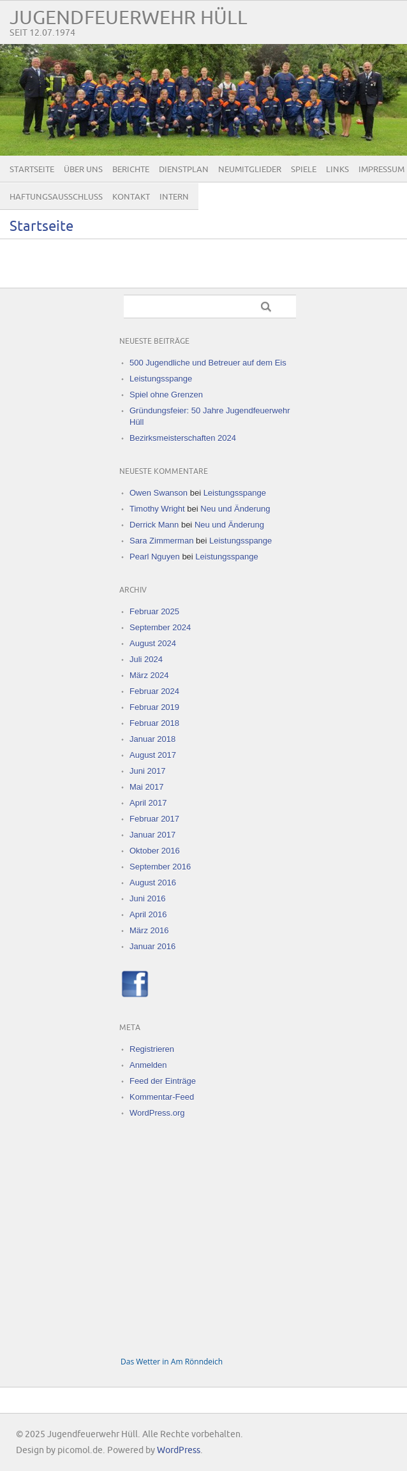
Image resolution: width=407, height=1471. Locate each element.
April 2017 (148, 803)
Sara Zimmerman (161, 540)
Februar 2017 (154, 819)
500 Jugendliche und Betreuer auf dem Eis (208, 362)
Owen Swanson (159, 493)
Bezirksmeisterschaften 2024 (183, 438)
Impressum (381, 169)
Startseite (32, 169)
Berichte (130, 169)
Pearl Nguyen (155, 556)
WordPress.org (157, 1113)
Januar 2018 (152, 739)
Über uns (83, 169)
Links (337, 169)
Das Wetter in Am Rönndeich (172, 1361)
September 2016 (160, 866)
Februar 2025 (154, 611)
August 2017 (153, 755)
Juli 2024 (146, 659)
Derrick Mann (154, 524)
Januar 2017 (152, 834)
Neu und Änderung (235, 509)
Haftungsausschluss (56, 197)
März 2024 (149, 675)
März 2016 (149, 930)
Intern (174, 197)
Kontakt (131, 197)
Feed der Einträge (163, 1081)
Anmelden (148, 1065)
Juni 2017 (147, 771)
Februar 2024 (154, 691)
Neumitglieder (249, 169)
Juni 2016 (147, 898)
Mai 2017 (146, 787)
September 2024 (160, 627)
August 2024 (153, 643)
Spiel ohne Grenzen (166, 394)
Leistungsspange (161, 378)
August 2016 (153, 882)
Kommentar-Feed (162, 1097)
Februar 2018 (154, 723)
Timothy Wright (157, 509)
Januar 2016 (152, 946)
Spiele (303, 169)
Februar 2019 (154, 707)
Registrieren (152, 1049)
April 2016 (148, 914)
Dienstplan (184, 169)
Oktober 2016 (155, 850)
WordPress (178, 1450)
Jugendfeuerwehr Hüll (129, 18)
